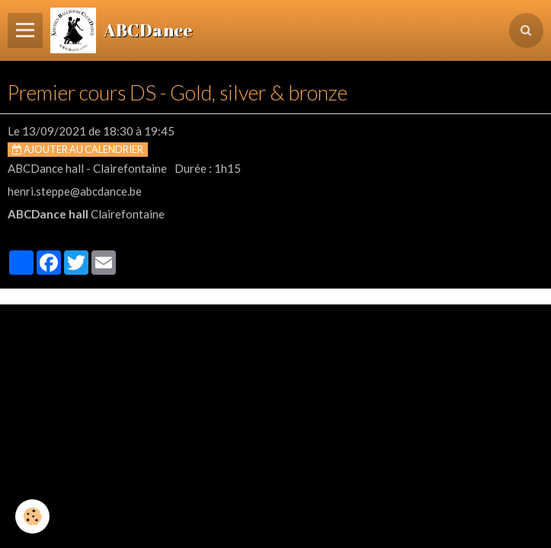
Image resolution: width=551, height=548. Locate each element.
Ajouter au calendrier (77, 149)
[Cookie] (32, 516)
